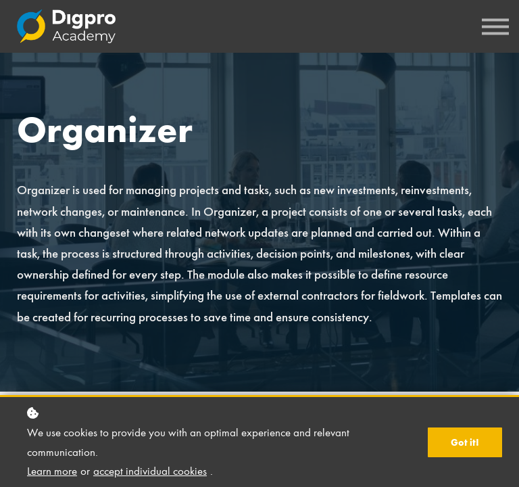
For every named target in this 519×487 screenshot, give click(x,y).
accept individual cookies (150, 470)
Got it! (465, 442)
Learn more (52, 470)
